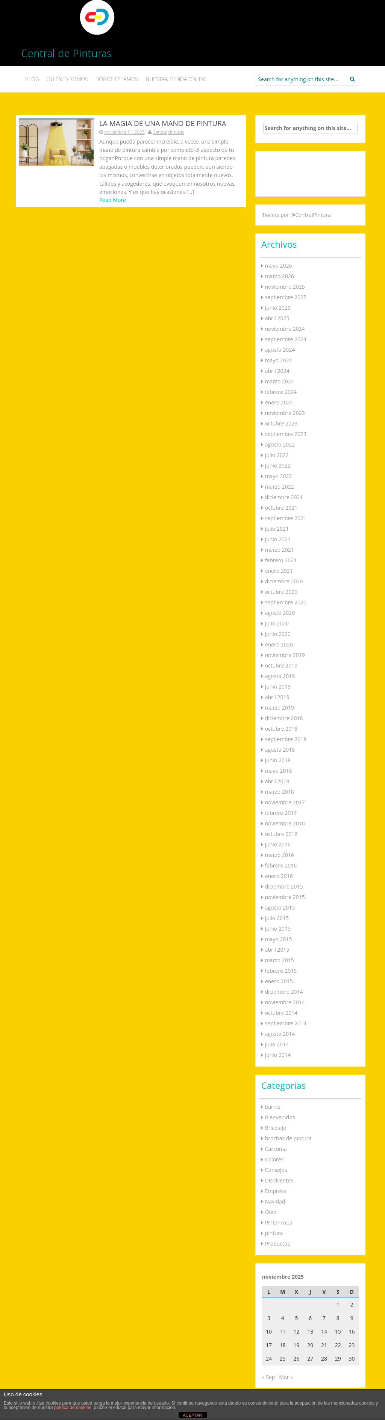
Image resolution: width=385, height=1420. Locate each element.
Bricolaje (275, 1127)
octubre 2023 (281, 423)
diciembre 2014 (284, 991)
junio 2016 (278, 844)
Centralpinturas (168, 132)
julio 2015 (277, 918)
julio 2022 (277, 455)
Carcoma (276, 1148)
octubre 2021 (281, 507)
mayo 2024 (278, 360)
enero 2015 (279, 981)
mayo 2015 (278, 939)
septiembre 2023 (285, 434)
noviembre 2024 (285, 328)
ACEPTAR (192, 1415)
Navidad (275, 1201)
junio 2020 (278, 633)
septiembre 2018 (285, 739)
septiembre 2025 (285, 297)
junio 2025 (278, 307)
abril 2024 (277, 370)
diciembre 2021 (284, 497)
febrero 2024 (281, 391)
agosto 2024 (280, 349)
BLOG (32, 79)
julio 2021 (277, 528)
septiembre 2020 (285, 602)
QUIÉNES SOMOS (67, 79)
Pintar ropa (279, 1222)
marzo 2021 (279, 549)
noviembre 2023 (285, 412)
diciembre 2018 (284, 718)
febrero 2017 (281, 812)
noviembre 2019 (285, 655)
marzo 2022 (279, 486)
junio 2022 (278, 465)
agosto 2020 (280, 612)
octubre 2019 (281, 665)
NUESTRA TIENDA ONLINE (176, 79)
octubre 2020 (281, 591)
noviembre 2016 (285, 823)
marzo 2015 (279, 960)
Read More (112, 199)
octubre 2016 (281, 833)
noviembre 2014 (285, 1002)
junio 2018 (278, 760)
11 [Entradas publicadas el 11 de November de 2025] (283, 1331)
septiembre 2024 (285, 339)
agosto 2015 (280, 907)
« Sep (268, 1377)
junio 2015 (278, 928)
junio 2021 (278, 539)
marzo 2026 (279, 276)
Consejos (276, 1169)
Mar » (286, 1377)
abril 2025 (277, 318)
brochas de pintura (288, 1138)
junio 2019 (278, 686)
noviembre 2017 (285, 802)
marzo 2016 (279, 854)
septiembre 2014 (285, 1023)
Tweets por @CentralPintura (296, 214)
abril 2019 (277, 697)
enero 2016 (279, 876)
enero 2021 (279, 570)
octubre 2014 (281, 1012)
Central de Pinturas (66, 55)
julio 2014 (277, 1044)
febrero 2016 (281, 865)
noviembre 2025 (285, 286)
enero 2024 (279, 402)
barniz (272, 1106)
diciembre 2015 (284, 886)
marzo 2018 (279, 791)
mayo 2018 (278, 770)
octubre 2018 (281, 728)
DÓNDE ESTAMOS (116, 79)
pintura (274, 1233)
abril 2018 (277, 781)
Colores (274, 1159)
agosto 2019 (280, 676)
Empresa (275, 1190)
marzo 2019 (279, 707)
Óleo (271, 1212)
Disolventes (279, 1180)
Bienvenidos (280, 1117)
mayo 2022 (278, 476)
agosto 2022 (280, 444)
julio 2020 (277, 623)
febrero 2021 (281, 560)
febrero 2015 (281, 970)
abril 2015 (277, 949)
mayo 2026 (278, 265)
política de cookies (72, 1407)
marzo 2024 (279, 381)
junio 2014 (278, 1054)
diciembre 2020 (284, 581)
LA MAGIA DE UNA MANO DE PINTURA (162, 123)
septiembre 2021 (285, 518)
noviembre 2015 (285, 897)
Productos (277, 1243)
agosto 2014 (280, 1033)
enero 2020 (279, 644)
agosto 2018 (280, 749)
